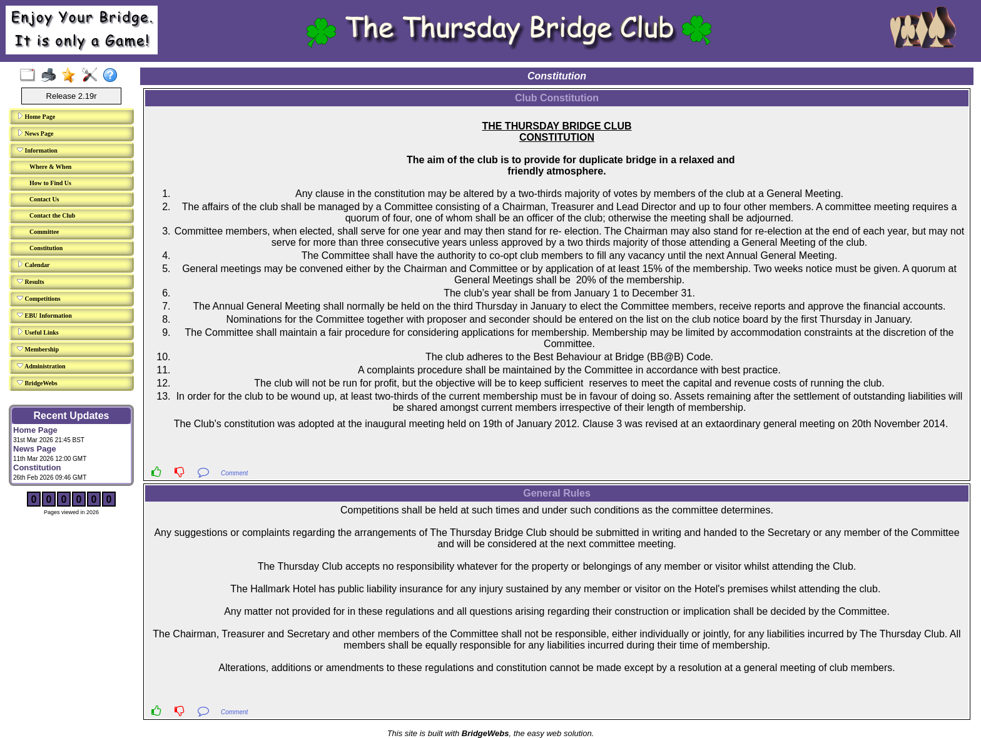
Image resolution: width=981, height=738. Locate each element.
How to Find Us (50, 182)
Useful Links (38, 332)
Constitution (46, 248)
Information (37, 150)
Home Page (36, 116)
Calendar (33, 264)
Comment (234, 473)
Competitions (39, 298)
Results (30, 281)
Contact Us (44, 199)
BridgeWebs (37, 383)
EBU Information (44, 315)
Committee (44, 231)
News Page (35, 133)
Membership (38, 349)
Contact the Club (52, 215)
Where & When (50, 166)
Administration (41, 366)
